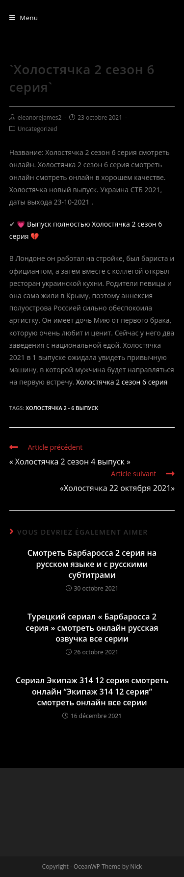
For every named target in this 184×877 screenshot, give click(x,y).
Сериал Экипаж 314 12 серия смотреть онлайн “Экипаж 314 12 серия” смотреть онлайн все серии (92, 691)
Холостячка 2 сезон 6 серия (121, 382)
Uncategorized (37, 129)
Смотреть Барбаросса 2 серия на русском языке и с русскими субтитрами (92, 563)
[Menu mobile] (23, 17)
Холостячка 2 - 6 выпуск (62, 408)
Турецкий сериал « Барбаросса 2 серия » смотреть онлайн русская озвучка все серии (92, 627)
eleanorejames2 (40, 117)
